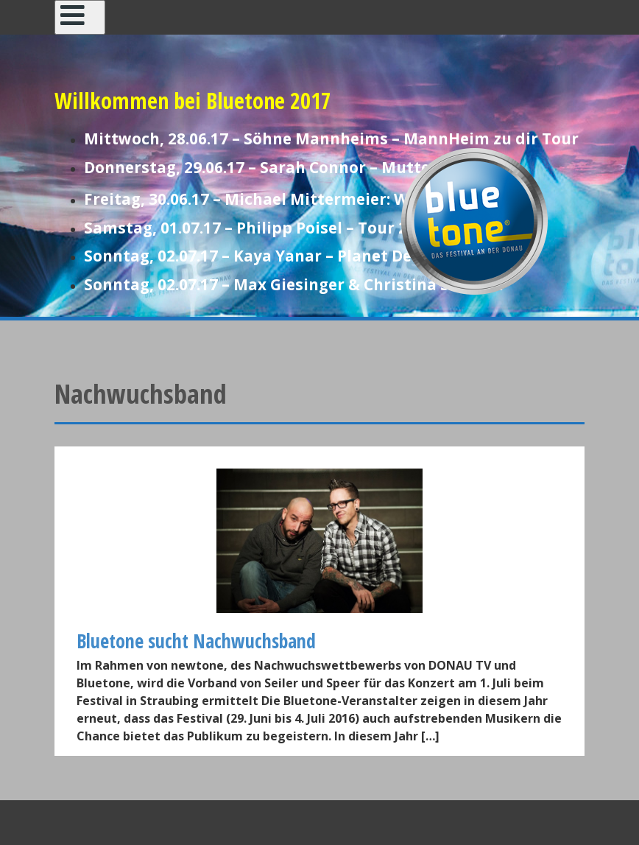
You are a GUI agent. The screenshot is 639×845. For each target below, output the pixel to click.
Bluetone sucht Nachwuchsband (196, 641)
